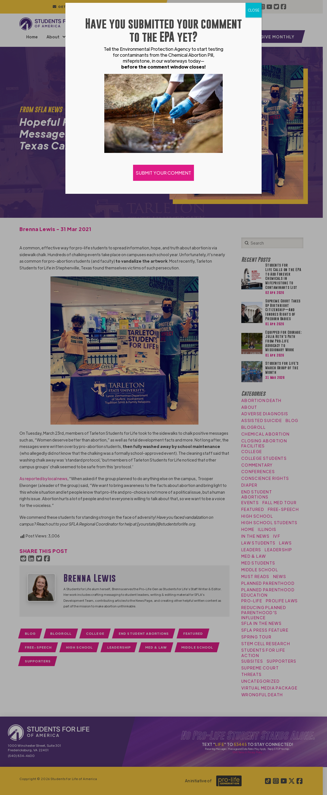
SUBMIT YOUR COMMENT (163, 173)
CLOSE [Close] (253, 10)
